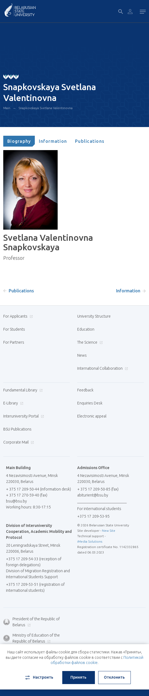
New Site (108, 530)
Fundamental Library (22, 390)
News (82, 355)
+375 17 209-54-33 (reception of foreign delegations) (33, 562)
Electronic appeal (91, 416)
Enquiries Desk (90, 403)
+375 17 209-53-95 (93, 516)
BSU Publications (17, 429)
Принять (78, 677)
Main (6, 108)
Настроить (38, 677)
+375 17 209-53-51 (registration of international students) (35, 587)
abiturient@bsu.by (92, 495)
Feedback (85, 390)
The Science (89, 342)
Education (85, 329)
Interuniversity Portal (23, 416)
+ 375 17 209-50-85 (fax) (98, 489)
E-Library (12, 403)
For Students (14, 329)
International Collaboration (102, 368)
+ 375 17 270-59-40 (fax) (26, 495)
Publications (89, 141)
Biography (19, 141)
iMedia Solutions (89, 541)
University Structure (94, 316)
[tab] (19, 141)
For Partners (13, 342)
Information (53, 141)
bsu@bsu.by (16, 501)
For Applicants (17, 316)
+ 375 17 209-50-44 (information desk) (38, 489)
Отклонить (114, 677)
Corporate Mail (18, 442)
